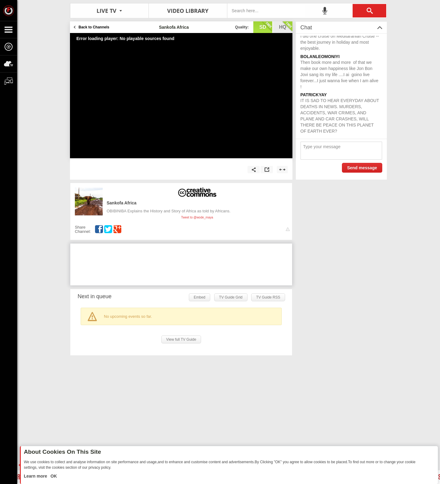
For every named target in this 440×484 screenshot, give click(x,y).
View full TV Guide (181, 339)
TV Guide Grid (231, 297)
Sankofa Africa (122, 202)
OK (53, 476)
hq (285, 26)
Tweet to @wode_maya (197, 217)
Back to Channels (94, 27)
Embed (199, 297)
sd (265, 26)
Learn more (36, 476)
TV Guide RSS (268, 297)
